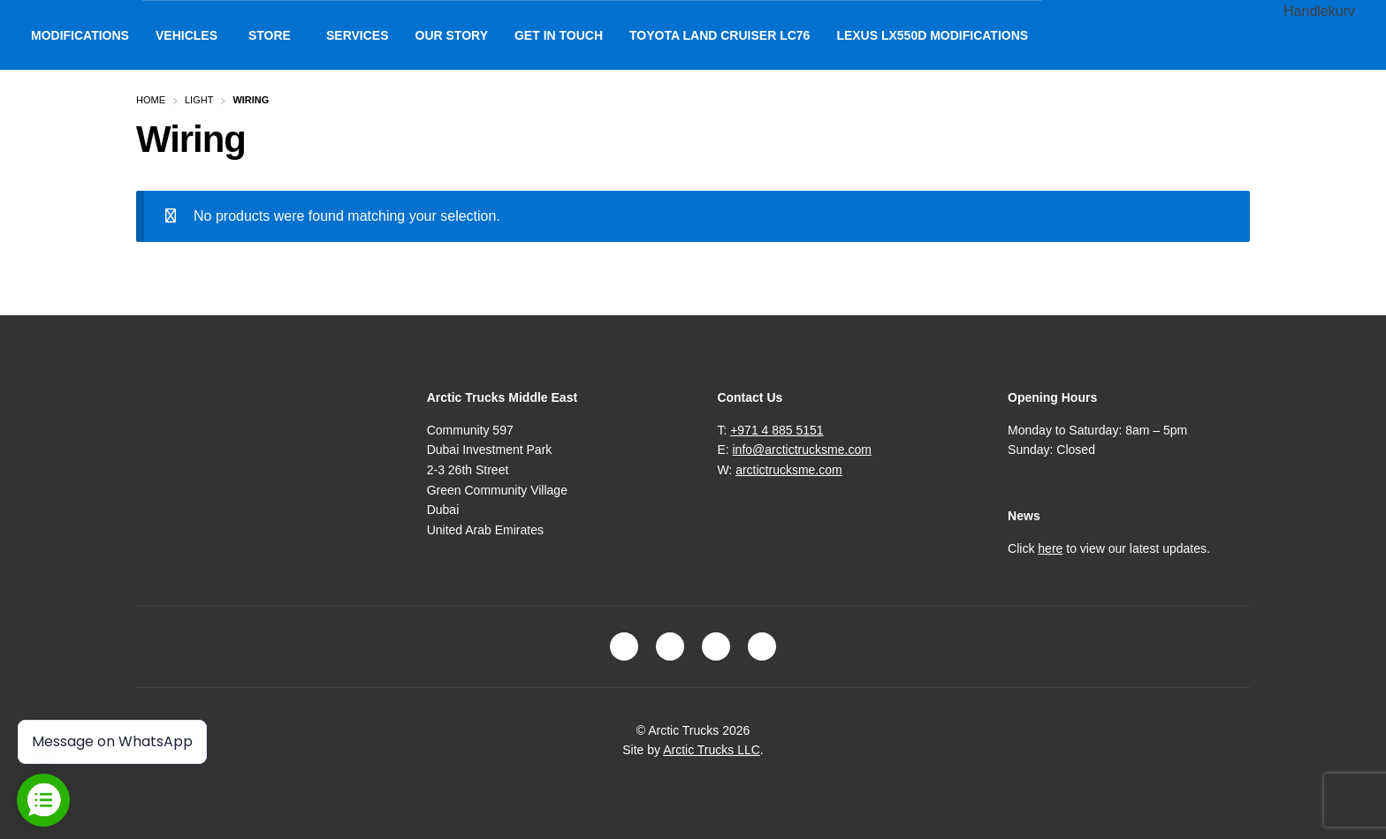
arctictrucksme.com (788, 470)
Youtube (762, 646)
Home (150, 99)
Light (199, 99)
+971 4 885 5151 (777, 430)
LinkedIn (716, 646)
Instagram (670, 646)
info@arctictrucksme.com (802, 449)
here (1050, 548)
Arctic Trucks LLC (711, 750)
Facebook (624, 646)
